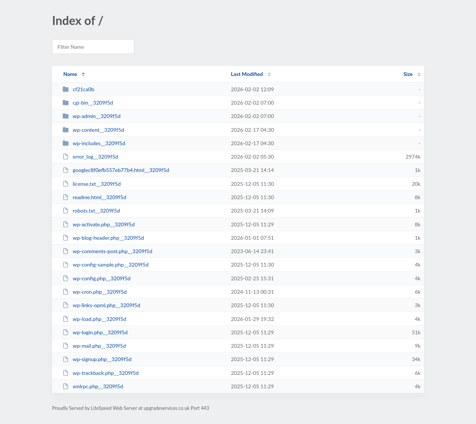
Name (70, 74)
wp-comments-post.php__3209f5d (107, 251)
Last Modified (247, 74)
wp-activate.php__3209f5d (98, 224)
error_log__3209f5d (90, 156)
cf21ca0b (78, 89)
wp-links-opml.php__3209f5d (101, 305)
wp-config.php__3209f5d (96, 278)
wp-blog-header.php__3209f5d (103, 238)
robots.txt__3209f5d (91, 210)
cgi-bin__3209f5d (87, 102)
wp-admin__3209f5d (91, 116)
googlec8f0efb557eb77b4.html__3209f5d (115, 170)
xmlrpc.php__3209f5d (92, 386)
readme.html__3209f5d (94, 197)
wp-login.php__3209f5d (95, 332)
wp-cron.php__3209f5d (94, 291)
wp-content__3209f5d (93, 130)
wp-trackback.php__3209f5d (100, 373)
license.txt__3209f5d (91, 184)
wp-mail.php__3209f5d (94, 345)
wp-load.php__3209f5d (94, 319)
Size (408, 74)
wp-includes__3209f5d (93, 143)
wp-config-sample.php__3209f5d (105, 264)
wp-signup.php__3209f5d (97, 359)
